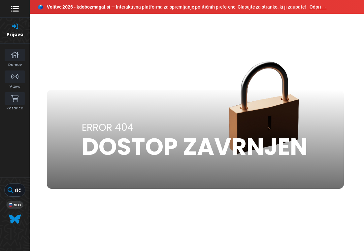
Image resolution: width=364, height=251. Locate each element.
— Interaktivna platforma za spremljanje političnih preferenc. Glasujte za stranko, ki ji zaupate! (182, 7)
